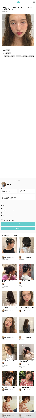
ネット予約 (18, 164)
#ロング (12, 56)
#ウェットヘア (31, 56)
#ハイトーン (19, 56)
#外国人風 (25, 56)
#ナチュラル (7, 56)
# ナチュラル (8, 53)
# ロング (7, 50)
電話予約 (18, 168)
